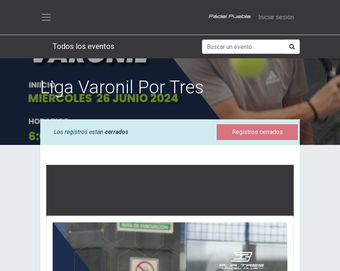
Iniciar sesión (276, 17)
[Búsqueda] (292, 47)
